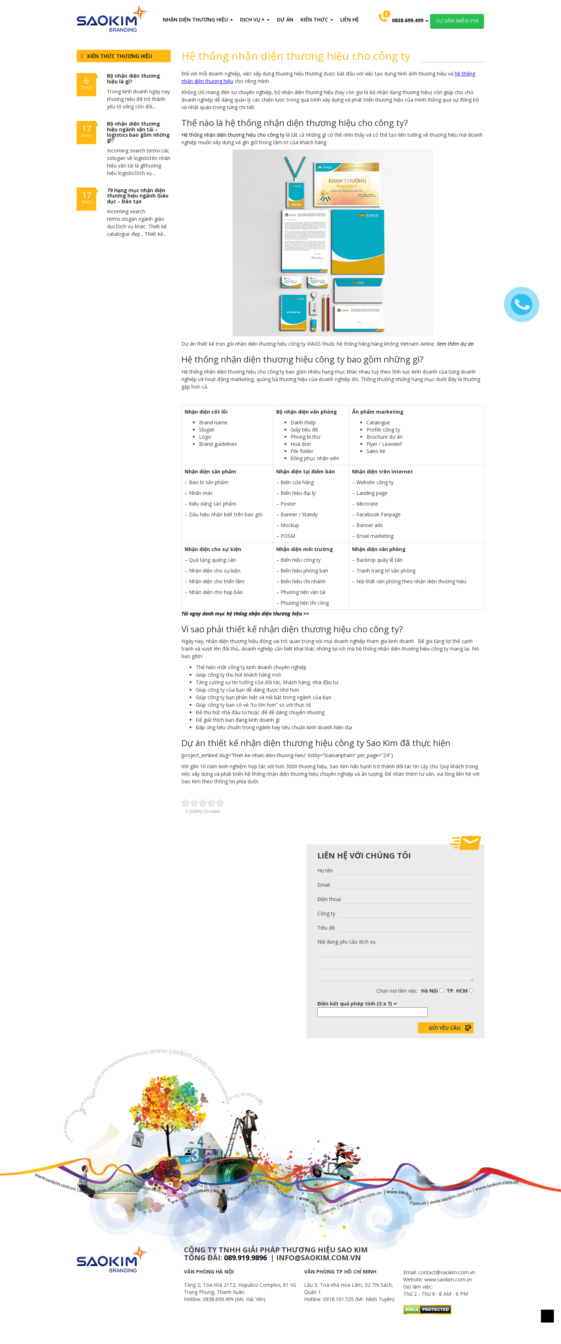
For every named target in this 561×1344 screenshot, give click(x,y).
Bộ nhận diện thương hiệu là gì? (133, 78)
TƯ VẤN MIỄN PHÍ (457, 20)
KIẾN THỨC (317, 19)
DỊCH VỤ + (255, 19)
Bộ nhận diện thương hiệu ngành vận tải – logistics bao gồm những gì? (138, 131)
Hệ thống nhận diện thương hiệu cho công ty (232, 134)
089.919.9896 (245, 1257)
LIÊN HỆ (349, 19)
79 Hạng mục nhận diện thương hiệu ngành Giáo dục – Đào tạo (138, 196)
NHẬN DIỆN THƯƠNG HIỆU (198, 19)
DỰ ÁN (285, 19)
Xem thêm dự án (455, 343)
